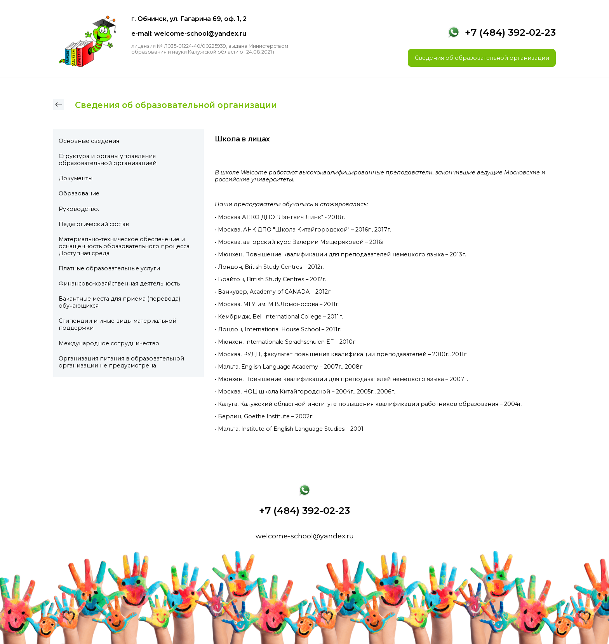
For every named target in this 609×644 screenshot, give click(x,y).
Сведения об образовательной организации (482, 57)
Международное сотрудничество (109, 343)
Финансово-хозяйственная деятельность (119, 283)
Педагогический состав (94, 224)
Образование (79, 193)
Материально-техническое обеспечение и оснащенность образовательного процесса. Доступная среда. (125, 246)
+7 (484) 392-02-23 (510, 32)
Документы (75, 178)
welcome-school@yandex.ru (305, 536)
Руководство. (79, 208)
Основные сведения (89, 141)
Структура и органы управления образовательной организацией (108, 160)
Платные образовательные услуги (109, 268)
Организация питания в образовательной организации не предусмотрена (121, 362)
